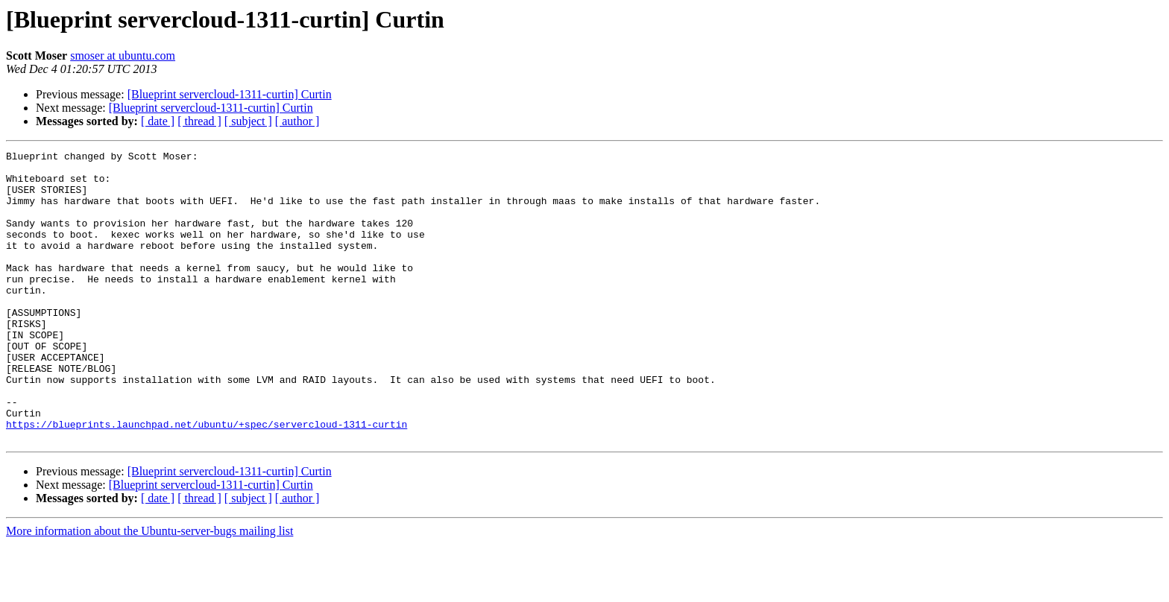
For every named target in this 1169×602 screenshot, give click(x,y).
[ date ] (157, 121)
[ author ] (297, 121)
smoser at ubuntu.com (122, 55)
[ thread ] (199, 121)
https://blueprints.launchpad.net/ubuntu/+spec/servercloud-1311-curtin (206, 480)
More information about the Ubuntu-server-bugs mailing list (149, 589)
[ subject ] (248, 121)
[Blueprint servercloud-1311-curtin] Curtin (229, 94)
